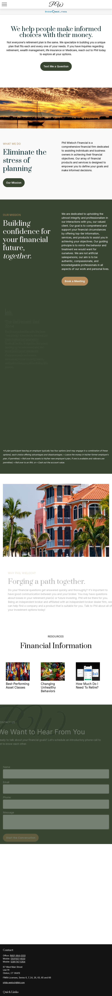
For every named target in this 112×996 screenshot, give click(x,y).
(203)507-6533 (17, 958)
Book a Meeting (75, 281)
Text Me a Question (56, 66)
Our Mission (13, 182)
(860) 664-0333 (18, 955)
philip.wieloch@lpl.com (14, 982)
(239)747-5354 (17, 961)
